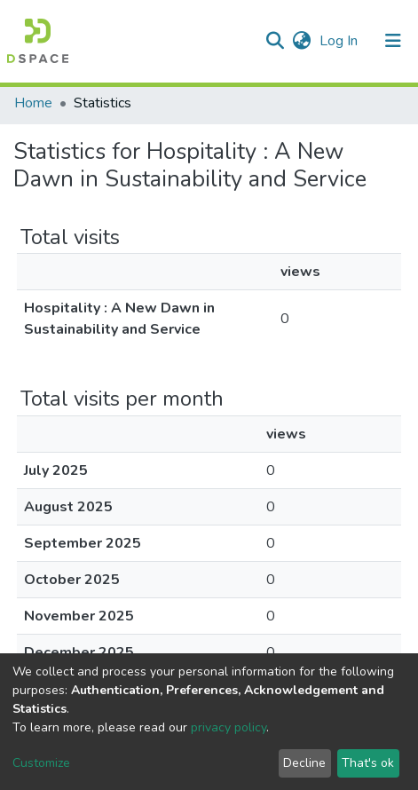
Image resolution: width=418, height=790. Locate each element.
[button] (301, 40)
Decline (304, 762)
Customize (41, 762)
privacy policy (228, 727)
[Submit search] (275, 40)
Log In (340, 41)
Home (33, 103)
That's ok (368, 762)
